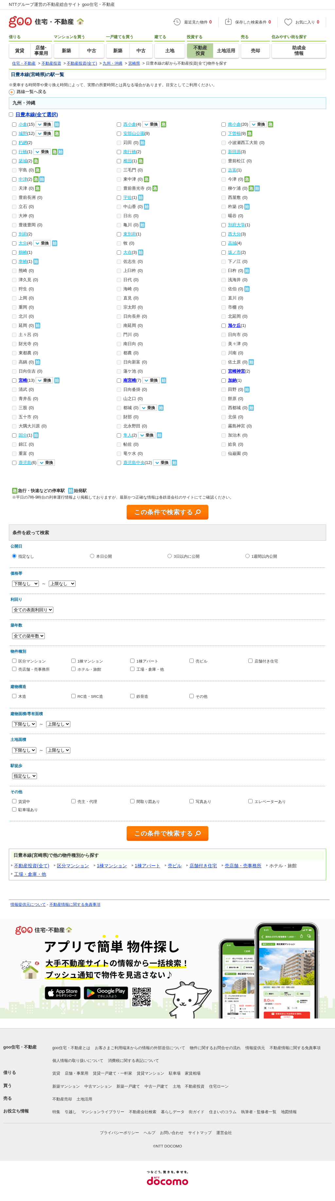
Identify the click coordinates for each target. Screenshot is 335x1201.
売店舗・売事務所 (34, 669)
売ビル (201, 661)
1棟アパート (147, 661)
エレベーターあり (270, 801)
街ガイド (196, 1112)
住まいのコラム (223, 1112)
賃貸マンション (150, 1073)
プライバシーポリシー (119, 1132)
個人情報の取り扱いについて (77, 1060)
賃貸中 (24, 801)
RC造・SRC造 (90, 696)
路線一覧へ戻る (27, 92)
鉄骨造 (142, 696)
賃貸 (56, 1073)
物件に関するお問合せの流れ (215, 1048)
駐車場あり (28, 810)
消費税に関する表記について (133, 1060)
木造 (22, 696)
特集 (56, 1112)
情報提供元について (28, 904)
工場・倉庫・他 (150, 669)
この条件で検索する (163, 512)
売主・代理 (87, 801)
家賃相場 (193, 1073)
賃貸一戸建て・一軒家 (112, 1073)
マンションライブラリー (102, 1112)
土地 (177, 1086)
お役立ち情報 (16, 1111)
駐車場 (175, 1073)
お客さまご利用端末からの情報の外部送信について (140, 1048)
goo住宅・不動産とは (71, 1048)
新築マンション (66, 1086)
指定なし (26, 556)
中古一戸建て (156, 1086)
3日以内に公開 (187, 556)
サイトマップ (200, 1132)
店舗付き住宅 (266, 661)
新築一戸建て (128, 1086)
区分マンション (32, 661)
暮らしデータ (173, 1112)
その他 (201, 696)
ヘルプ (149, 1132)
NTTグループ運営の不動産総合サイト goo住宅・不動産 (62, 4)
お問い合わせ (172, 1132)
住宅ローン (219, 1086)
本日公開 (104, 556)
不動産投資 (194, 1086)
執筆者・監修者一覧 (258, 1112)
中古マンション (98, 1086)
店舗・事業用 (76, 1073)
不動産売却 (62, 1099)
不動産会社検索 (142, 1112)
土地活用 (84, 1099)
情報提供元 (255, 1048)
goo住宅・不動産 (20, 1047)
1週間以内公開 (264, 556)
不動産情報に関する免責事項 (74, 904)
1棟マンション (90, 661)
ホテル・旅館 (89, 669)
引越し (71, 1112)
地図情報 (289, 1112)
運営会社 (224, 1132)
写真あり (203, 801)
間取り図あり (148, 801)
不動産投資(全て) (31, 865)
